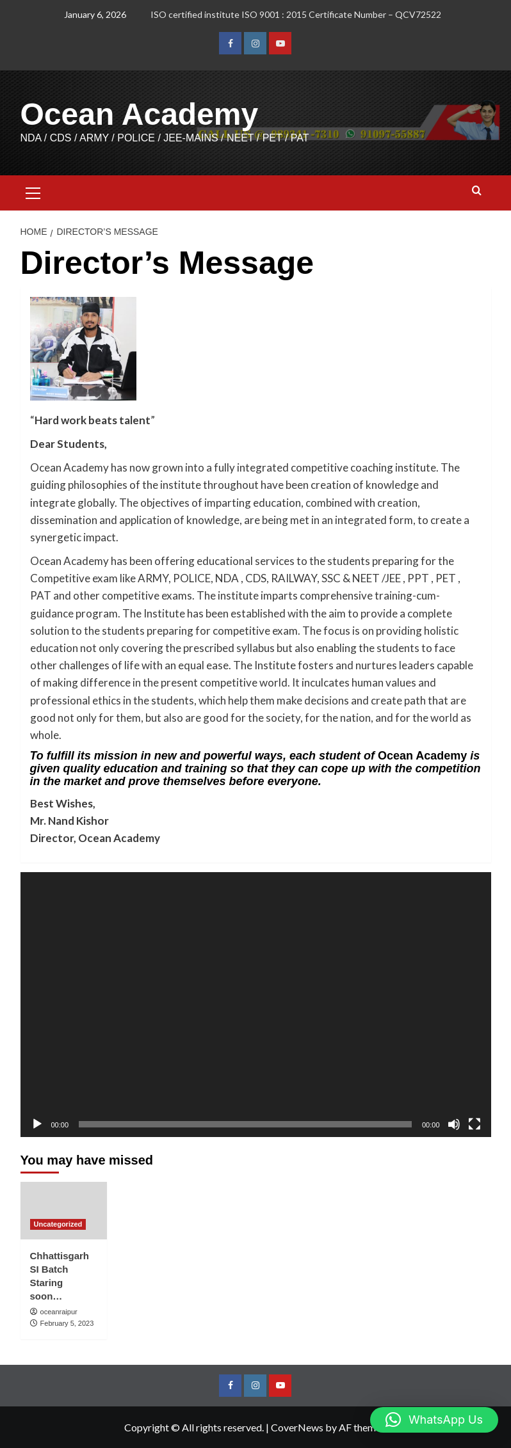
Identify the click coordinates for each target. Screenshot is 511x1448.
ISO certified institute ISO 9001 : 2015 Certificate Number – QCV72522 (295, 14)
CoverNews (297, 1427)
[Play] (37, 1124)
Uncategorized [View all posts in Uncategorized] (58, 1224)
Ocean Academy (139, 114)
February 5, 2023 (67, 1323)
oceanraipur (58, 1312)
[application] (255, 1004)
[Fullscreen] (474, 1124)
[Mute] (454, 1124)
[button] (33, 191)
